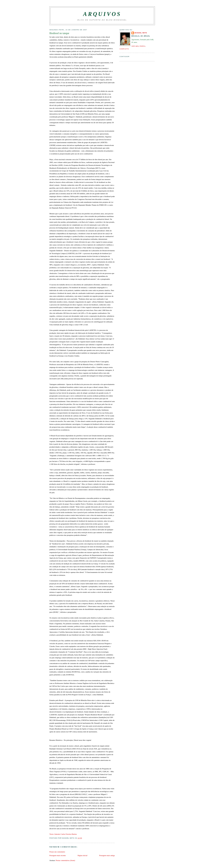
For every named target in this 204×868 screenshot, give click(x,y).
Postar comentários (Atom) (65, 860)
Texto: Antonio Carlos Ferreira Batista (63, 834)
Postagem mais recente (57, 855)
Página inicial (82, 855)
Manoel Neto (141, 33)
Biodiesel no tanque (59, 33)
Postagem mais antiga (107, 855)
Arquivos (102, 14)
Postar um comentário (57, 852)
